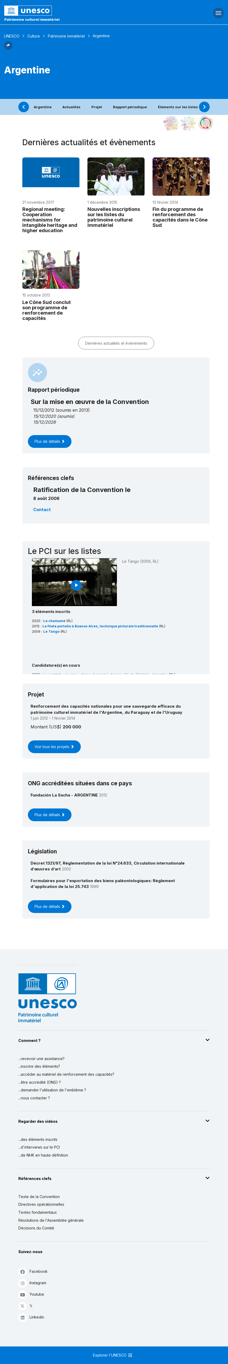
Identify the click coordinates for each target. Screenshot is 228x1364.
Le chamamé (54, 621)
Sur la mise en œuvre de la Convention (90, 402)
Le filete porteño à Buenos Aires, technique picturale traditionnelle (101, 626)
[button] (8, 48)
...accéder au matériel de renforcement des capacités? (66, 1074)
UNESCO (11, 36)
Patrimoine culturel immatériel (32, 19)
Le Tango (51, 631)
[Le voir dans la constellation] (171, 123)
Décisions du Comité (36, 1228)
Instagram (32, 1283)
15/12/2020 (44, 416)
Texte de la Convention (39, 1196)
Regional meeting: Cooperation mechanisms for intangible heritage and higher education (49, 219)
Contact (42, 509)
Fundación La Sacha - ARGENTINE (64, 795)
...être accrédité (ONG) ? (39, 1082)
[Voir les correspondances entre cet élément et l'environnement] (188, 123)
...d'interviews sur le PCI (39, 1147)
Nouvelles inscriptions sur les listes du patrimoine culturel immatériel (113, 217)
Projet (96, 107)
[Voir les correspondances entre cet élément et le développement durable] (206, 123)
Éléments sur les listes (178, 107)
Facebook (33, 1271)
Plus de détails (50, 441)
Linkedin (31, 1317)
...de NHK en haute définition (43, 1155)
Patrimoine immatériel (66, 36)
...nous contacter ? (34, 1098)
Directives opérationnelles (41, 1204)
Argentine (43, 107)
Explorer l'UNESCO (113, 1355)
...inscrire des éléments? (39, 1066)
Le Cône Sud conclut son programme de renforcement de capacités (46, 310)
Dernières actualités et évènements (116, 343)
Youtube (31, 1294)
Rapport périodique (130, 107)
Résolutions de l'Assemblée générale (51, 1220)
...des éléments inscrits (37, 1139)
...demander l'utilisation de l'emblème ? (52, 1090)
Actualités (71, 107)
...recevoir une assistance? (41, 1058)
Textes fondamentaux (37, 1212)
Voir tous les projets (54, 746)
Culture (33, 36)
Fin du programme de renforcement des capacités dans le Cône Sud (180, 217)
